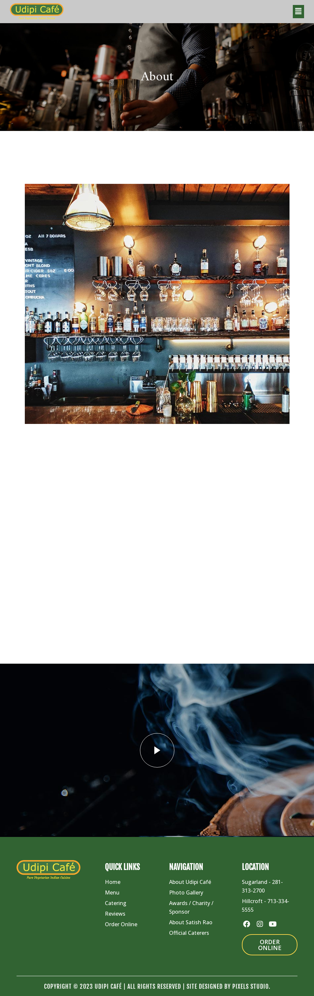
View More (69, 570)
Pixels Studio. (251, 986)
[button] (298, 11)
